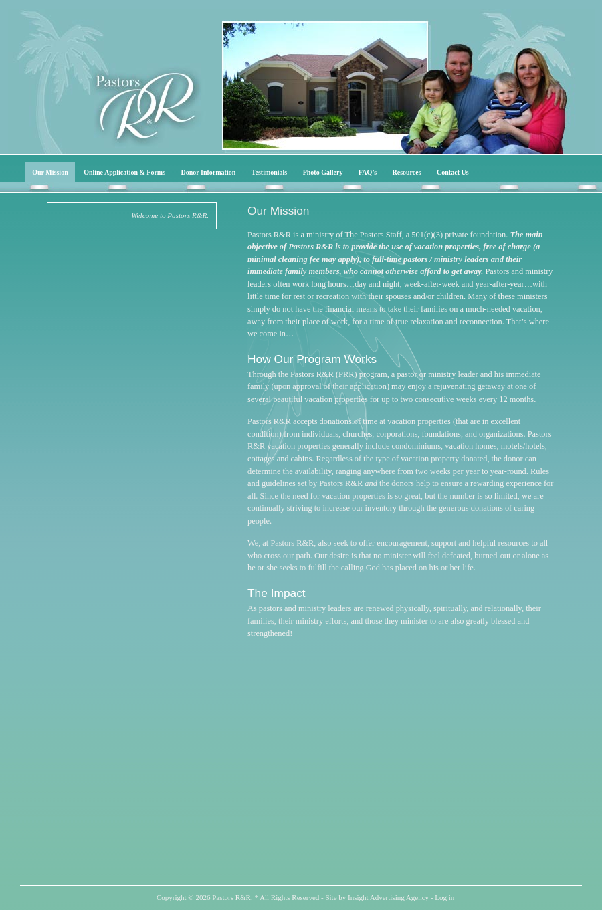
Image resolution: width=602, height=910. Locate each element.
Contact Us (453, 172)
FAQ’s (368, 172)
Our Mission (50, 172)
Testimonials (270, 172)
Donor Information (208, 172)
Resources (407, 172)
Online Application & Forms (124, 172)
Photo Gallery (323, 172)
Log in (444, 897)
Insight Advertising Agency (388, 897)
